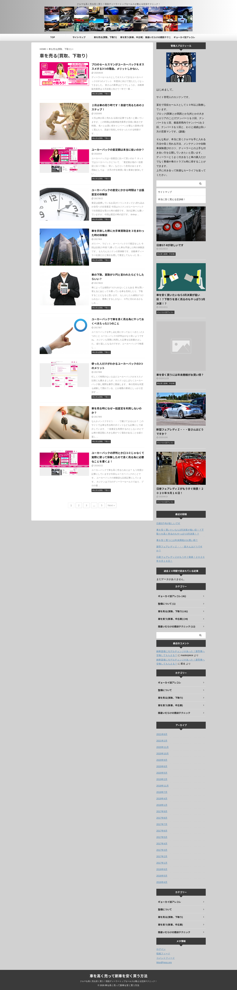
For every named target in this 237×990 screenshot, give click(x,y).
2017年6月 (161, 830)
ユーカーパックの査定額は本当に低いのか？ (118, 150)
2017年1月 (161, 863)
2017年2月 (161, 856)
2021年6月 (161, 734)
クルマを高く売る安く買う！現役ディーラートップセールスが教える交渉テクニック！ (118, 981)
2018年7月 (161, 792)
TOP (52, 37)
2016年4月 (161, 882)
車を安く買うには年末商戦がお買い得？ (180, 375)
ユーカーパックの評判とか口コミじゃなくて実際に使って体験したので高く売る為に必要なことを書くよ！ (118, 457)
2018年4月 (161, 798)
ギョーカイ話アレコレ (184, 37)
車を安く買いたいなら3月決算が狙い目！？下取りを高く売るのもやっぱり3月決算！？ (180, 299)
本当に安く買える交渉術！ (172, 199)
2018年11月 (162, 785)
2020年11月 (162, 747)
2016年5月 (161, 875)
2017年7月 (161, 824)
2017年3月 (161, 850)
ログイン (161, 949)
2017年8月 (161, 818)
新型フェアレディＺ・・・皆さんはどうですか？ (179, 548)
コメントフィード (165, 958)
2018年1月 (161, 805)
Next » (111, 505)
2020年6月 (161, 766)
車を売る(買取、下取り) (105, 37)
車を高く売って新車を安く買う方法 (118, 975)
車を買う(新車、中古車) (131, 37)
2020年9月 (161, 760)
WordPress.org (164, 962)
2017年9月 (161, 811)
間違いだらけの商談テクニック (158, 38)
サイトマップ (79, 37)
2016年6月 (161, 869)
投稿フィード (163, 953)
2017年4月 (161, 843)
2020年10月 (162, 753)
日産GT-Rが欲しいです (170, 245)
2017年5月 (161, 837)
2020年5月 (161, 773)
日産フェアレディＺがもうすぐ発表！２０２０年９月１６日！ (180, 559)
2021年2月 (161, 740)
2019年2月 (161, 779)
